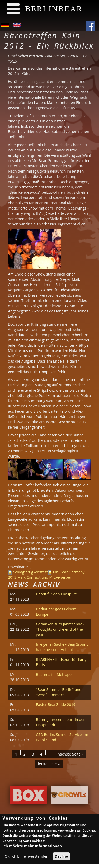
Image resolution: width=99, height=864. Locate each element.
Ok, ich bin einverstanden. (26, 856)
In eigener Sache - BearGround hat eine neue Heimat (62, 647)
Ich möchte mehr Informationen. (32, 846)
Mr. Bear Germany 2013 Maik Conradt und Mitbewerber (46, 574)
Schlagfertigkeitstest (30, 572)
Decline (61, 857)
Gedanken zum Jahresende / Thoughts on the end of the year (60, 629)
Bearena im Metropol (54, 674)
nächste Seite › (70, 754)
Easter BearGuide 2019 (55, 704)
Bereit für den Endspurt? (57, 593)
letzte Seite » (49, 763)
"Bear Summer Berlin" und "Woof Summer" (58, 692)
